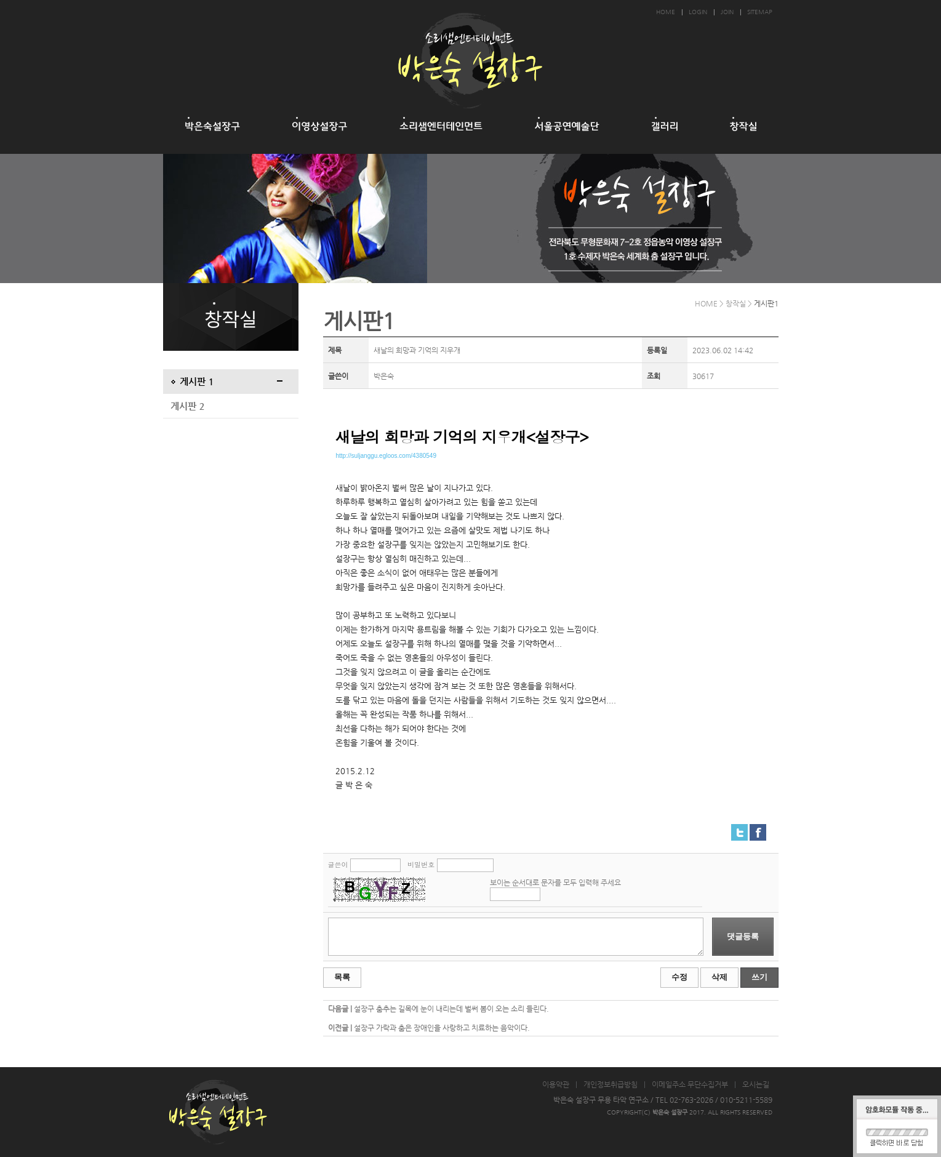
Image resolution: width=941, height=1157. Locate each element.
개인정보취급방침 (610, 1084)
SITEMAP (759, 12)
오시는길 (755, 1084)
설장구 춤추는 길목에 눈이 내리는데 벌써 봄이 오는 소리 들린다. (451, 1008)
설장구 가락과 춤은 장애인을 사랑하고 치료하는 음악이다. (442, 1027)
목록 (342, 977)
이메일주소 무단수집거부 (690, 1084)
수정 (679, 977)
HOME (665, 12)
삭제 (719, 977)
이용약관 (555, 1084)
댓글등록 (743, 936)
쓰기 (759, 977)
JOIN (727, 12)
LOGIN (698, 12)
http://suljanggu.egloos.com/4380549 (386, 455)
